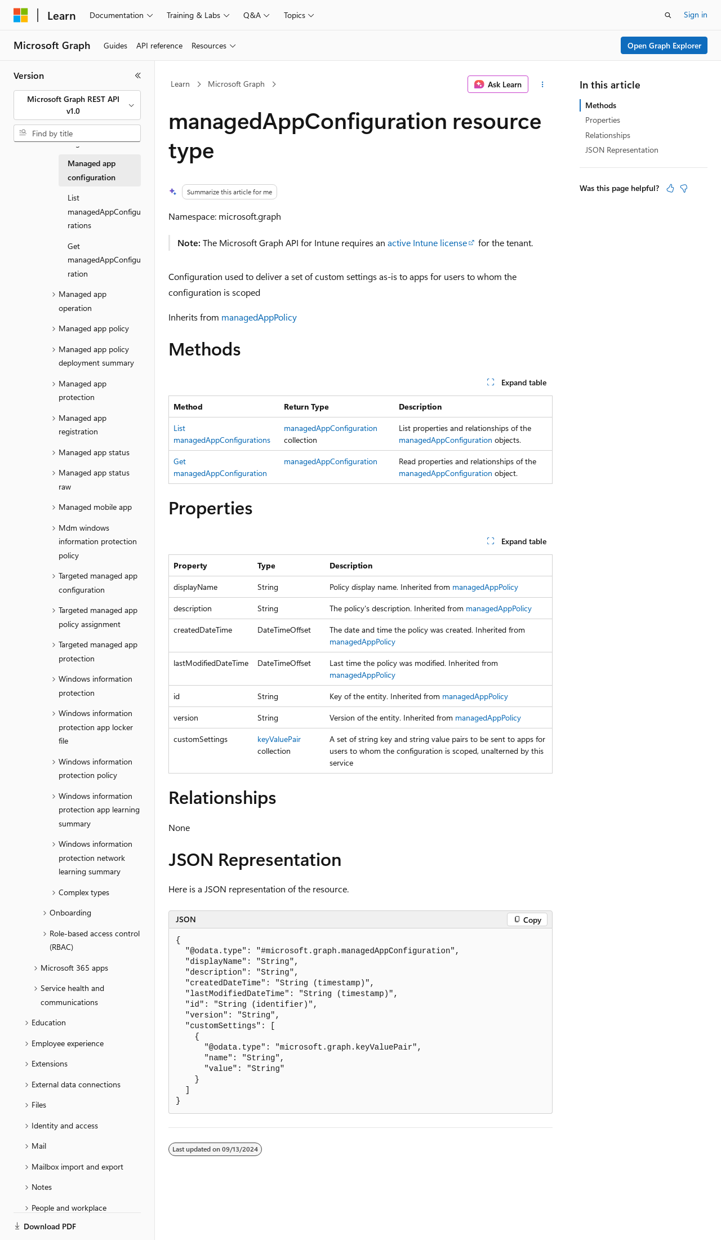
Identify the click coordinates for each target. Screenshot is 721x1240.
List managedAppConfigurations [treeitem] (104, 211)
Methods (600, 105)
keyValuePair (279, 739)
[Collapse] (138, 75)
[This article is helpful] (670, 188)
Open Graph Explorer (664, 45)
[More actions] (543, 84)
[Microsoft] (21, 15)
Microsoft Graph (236, 83)
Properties (602, 119)
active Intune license (427, 242)
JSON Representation (621, 149)
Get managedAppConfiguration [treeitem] (104, 260)
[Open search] (668, 15)
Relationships (607, 135)
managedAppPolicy (259, 317)
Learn (180, 83)
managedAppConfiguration (330, 428)
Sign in (695, 14)
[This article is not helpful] (684, 188)
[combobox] (77, 105)
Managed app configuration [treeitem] (91, 170)
